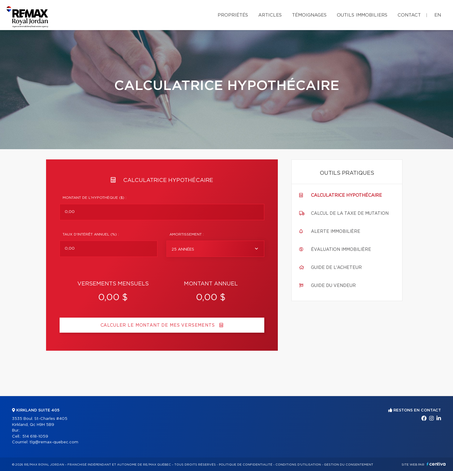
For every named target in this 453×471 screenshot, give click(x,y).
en (437, 15)
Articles (270, 15)
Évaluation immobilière (341, 250)
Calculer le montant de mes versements (162, 325)
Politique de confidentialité (245, 464)
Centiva (436, 464)
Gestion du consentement (348, 464)
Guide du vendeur (333, 286)
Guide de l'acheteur (336, 268)
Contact (409, 15)
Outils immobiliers (362, 15)
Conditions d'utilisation (298, 464)
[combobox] (215, 249)
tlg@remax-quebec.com (53, 442)
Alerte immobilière (335, 231)
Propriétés (233, 15)
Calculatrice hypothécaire (346, 195)
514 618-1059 (35, 437)
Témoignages (309, 15)
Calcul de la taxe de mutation (350, 213)
